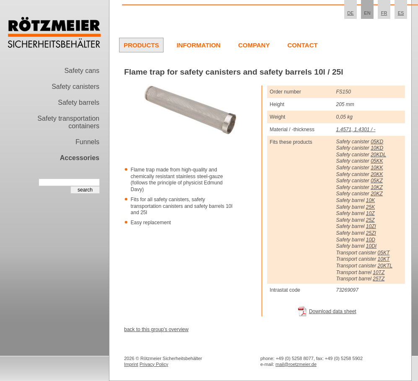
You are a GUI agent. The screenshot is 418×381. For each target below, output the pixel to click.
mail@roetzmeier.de (296, 364)
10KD (377, 148)
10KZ (377, 187)
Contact (302, 45)
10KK (377, 168)
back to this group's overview (156, 329)
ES (401, 13)
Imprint (131, 364)
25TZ (378, 279)
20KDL (378, 155)
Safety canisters (75, 86)
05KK (377, 161)
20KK (377, 174)
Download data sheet (332, 311)
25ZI (371, 233)
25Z (370, 220)
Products (141, 45)
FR (384, 13)
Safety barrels (78, 102)
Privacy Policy (154, 364)
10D (370, 240)
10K (370, 200)
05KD (377, 142)
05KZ (377, 181)
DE (350, 13)
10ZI (371, 226)
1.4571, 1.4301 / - (355, 129)
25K (370, 207)
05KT (384, 253)
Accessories (79, 157)
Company (254, 45)
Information (199, 45)
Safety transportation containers (68, 122)
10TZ (378, 272)
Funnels (87, 141)
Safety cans (81, 70)
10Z (370, 213)
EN (367, 13)
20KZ (377, 194)
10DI (371, 246)
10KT (384, 259)
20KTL (385, 266)
